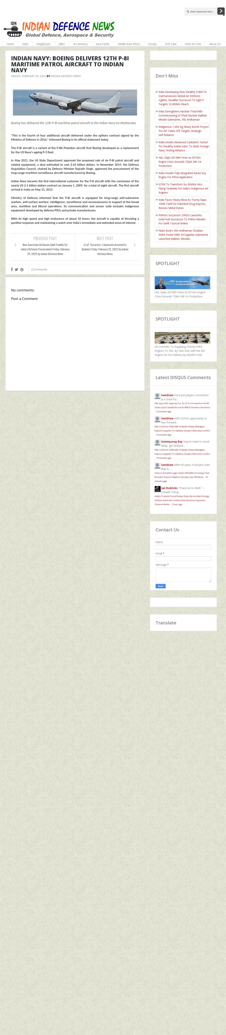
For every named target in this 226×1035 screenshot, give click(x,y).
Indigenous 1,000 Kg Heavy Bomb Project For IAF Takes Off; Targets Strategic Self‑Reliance (184, 131)
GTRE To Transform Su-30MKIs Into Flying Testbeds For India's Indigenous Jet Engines (183, 188)
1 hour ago (177, 504)
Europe (152, 44)
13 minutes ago (164, 434)
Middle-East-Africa (129, 44)
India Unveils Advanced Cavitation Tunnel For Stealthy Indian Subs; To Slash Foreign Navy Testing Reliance (184, 146)
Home (10, 44)
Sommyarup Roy (172, 441)
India (25, 44)
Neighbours (43, 44)
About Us (214, 44)
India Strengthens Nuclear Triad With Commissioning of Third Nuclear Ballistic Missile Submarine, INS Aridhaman (183, 115)
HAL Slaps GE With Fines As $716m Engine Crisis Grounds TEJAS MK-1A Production (180, 162)
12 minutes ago (164, 411)
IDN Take (171, 44)
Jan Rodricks (169, 488)
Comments (39, 269)
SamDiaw (167, 395)
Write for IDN (193, 44)
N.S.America (80, 44)
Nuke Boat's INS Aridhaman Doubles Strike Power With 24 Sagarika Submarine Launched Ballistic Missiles (183, 235)
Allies (62, 44)
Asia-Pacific (103, 44)
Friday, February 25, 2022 (28, 76)
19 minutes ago (164, 457)
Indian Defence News (66, 76)
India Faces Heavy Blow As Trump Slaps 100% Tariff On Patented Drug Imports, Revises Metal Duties (183, 204)
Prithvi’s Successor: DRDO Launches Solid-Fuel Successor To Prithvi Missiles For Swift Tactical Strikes (182, 219)
